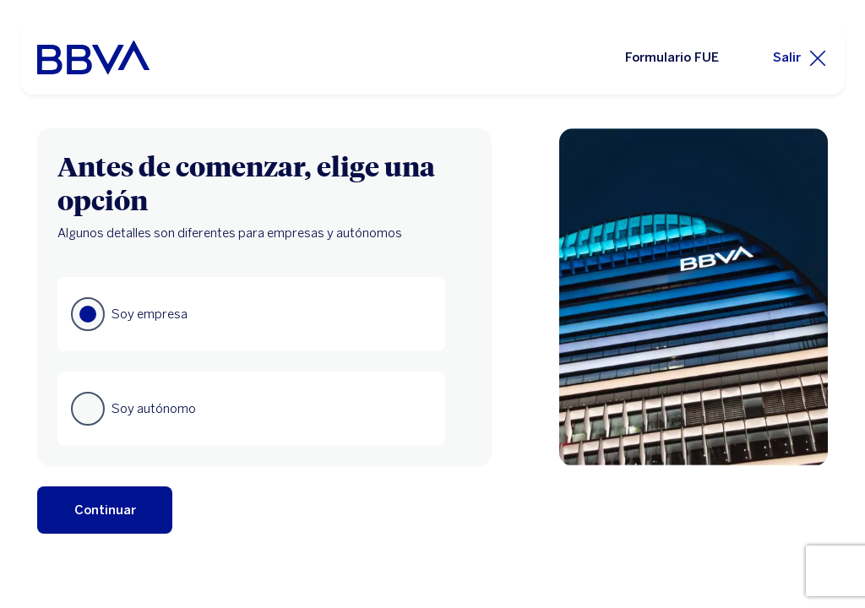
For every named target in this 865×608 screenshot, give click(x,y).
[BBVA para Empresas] (93, 57)
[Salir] (800, 57)
